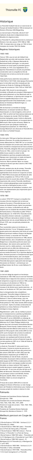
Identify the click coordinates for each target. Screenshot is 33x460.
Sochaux (23, 422)
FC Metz (11, 322)
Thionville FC (13, 10)
